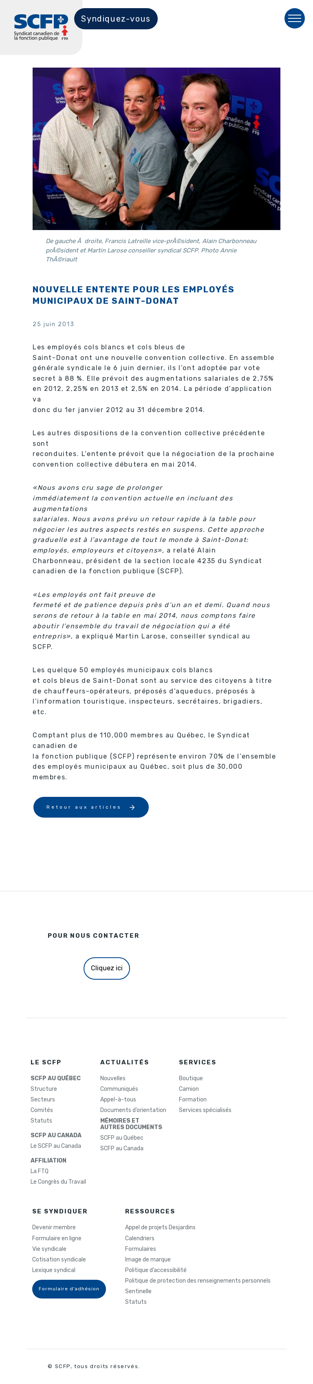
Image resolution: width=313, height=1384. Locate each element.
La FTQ (39, 1171)
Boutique (191, 1078)
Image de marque (148, 1260)
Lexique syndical (53, 1270)
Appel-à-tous (118, 1100)
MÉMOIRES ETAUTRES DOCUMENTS (131, 1124)
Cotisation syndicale (59, 1260)
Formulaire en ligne (57, 1238)
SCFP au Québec (121, 1138)
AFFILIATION (48, 1161)
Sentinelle (138, 1291)
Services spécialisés (205, 1110)
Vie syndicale (49, 1249)
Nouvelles (113, 1078)
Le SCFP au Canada (56, 1146)
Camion (189, 1089)
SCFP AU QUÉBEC (56, 1078)
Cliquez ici (107, 968)
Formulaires (140, 1249)
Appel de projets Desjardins (160, 1227)
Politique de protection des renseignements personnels (198, 1281)
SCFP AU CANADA (56, 1135)
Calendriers (139, 1238)
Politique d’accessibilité (156, 1270)
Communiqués (119, 1089)
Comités (42, 1110)
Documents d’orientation (133, 1110)
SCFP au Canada (121, 1148)
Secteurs (43, 1100)
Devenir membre (54, 1227)
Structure (44, 1089)
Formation (193, 1100)
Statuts (41, 1121)
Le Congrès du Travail (58, 1182)
